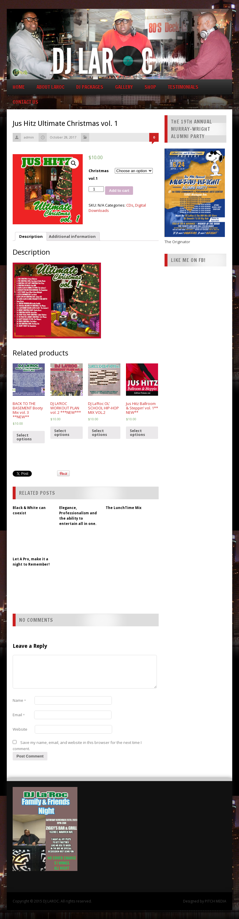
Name (19, 700)
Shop (150, 86)
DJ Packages (89, 86)
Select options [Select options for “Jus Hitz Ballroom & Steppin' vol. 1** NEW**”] (137, 433)
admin (29, 137)
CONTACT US (25, 102)
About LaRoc (50, 86)
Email (19, 714)
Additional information (72, 236)
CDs (129, 205)
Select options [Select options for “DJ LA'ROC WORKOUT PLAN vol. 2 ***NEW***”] (61, 433)
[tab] (31, 236)
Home (19, 86)
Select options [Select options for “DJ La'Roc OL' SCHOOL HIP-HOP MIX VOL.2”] (99, 433)
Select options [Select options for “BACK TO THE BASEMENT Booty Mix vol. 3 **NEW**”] (24, 437)
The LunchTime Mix (124, 508)
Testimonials (183, 86)
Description (31, 236)
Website (20, 729)
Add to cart (119, 190)
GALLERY (124, 86)
